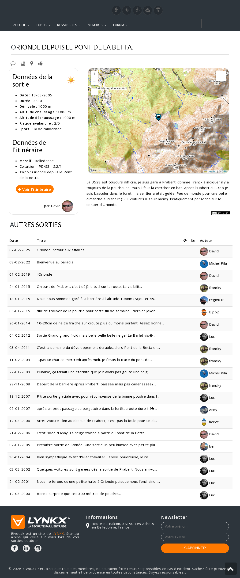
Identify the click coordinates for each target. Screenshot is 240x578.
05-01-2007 (19, 408)
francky (210, 287)
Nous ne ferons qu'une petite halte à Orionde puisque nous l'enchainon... (98, 481)
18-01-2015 (19, 298)
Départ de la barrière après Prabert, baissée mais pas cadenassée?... (96, 384)
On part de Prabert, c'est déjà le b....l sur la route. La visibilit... (89, 286)
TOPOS (41, 25)
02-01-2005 (19, 444)
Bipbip (210, 312)
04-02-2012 (19, 335)
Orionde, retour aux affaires (61, 249)
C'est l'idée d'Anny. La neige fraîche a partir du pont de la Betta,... (92, 432)
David (62, 205)
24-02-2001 (19, 481)
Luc (207, 336)
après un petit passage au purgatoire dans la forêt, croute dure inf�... (97, 408)
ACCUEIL (19, 25)
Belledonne (140, 37)
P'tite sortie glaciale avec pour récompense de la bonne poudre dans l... (98, 396)
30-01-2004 (19, 457)
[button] (158, 117)
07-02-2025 (19, 249)
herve (209, 421)
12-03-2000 (19, 493)
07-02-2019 (19, 274)
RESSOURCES (67, 25)
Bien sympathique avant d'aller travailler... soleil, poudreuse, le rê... (93, 457)
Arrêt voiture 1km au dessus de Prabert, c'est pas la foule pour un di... (97, 420)
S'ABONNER (195, 548)
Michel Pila (213, 263)
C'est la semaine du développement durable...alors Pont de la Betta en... (98, 347)
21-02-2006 (19, 432)
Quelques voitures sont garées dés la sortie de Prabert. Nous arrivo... (97, 469)
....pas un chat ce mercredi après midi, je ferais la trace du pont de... (94, 359)
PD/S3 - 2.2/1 (50, 166)
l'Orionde (44, 274)
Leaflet (210, 171)
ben (208, 446)
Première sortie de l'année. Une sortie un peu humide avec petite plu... (97, 444)
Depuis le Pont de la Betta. (203, 37)
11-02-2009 (19, 359)
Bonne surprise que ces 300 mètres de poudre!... (79, 493)
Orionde (164, 37)
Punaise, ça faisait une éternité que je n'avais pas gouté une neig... (93, 371)
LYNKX (58, 533)
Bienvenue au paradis (55, 262)
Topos (118, 37)
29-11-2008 (19, 384)
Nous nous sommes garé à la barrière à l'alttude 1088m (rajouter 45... (97, 298)
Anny (208, 409)
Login (206, 4)
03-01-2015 (19, 310)
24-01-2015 (19, 286)
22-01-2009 (19, 371)
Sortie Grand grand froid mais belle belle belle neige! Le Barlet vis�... (96, 335)
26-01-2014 (19, 323)
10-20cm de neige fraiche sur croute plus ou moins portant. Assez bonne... (100, 323)
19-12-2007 (19, 396)
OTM (224, 171)
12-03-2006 (19, 420)
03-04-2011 (19, 347)
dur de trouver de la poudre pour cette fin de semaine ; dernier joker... (97, 310)
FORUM (118, 25)
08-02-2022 (19, 262)
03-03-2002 (19, 469)
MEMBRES (95, 25)
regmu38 (212, 299)
